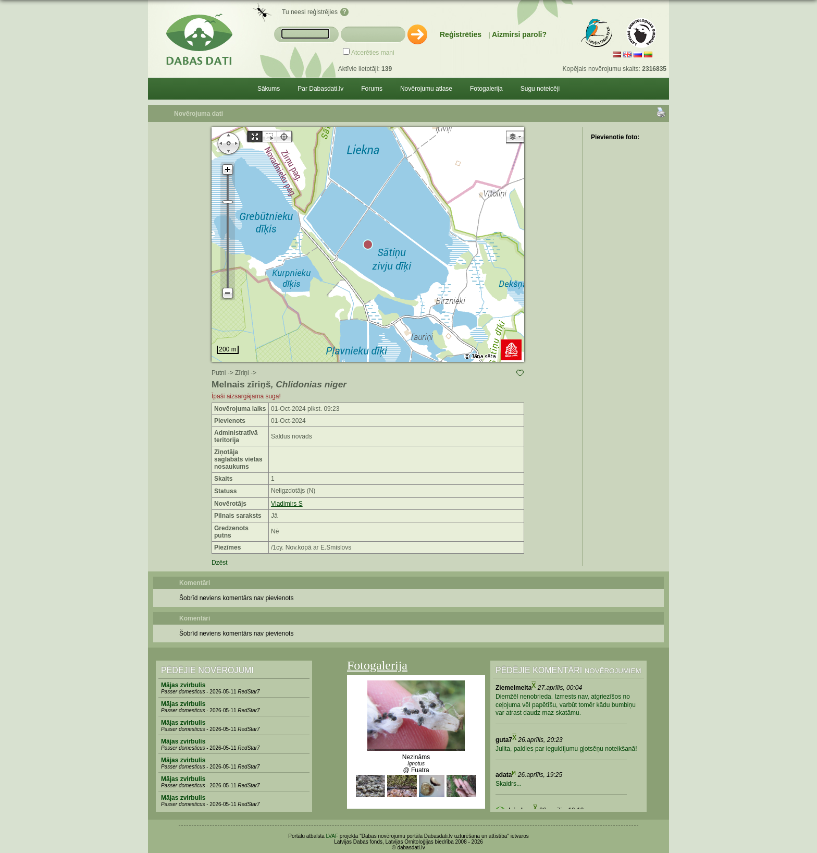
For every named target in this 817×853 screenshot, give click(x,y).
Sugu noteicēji (540, 88)
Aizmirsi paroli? (519, 34)
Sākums (268, 88)
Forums (371, 88)
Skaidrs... (509, 783)
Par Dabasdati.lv (320, 88)
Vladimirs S (287, 503)
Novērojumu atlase (426, 88)
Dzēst (220, 562)
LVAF (332, 836)
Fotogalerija (486, 88)
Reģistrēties (460, 34)
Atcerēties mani (372, 52)
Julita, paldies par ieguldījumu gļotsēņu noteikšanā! (566, 748)
